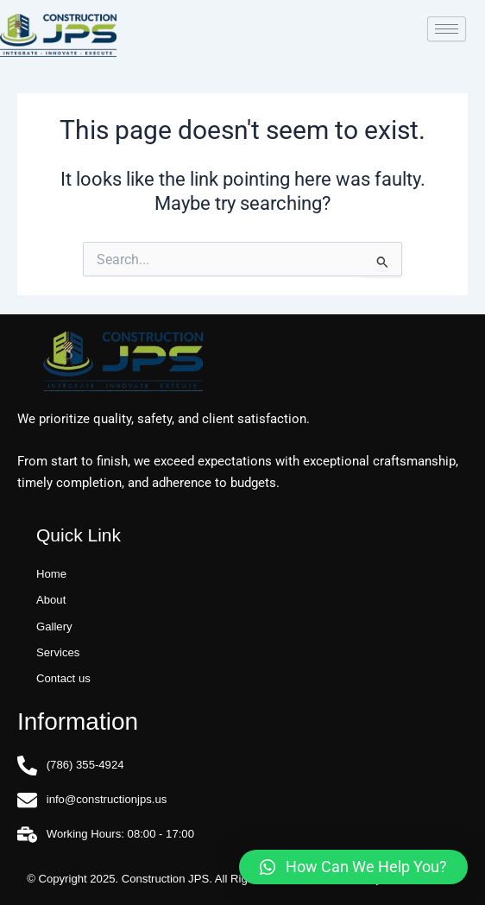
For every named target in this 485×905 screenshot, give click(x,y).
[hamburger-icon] (446, 28)
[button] (353, 867)
